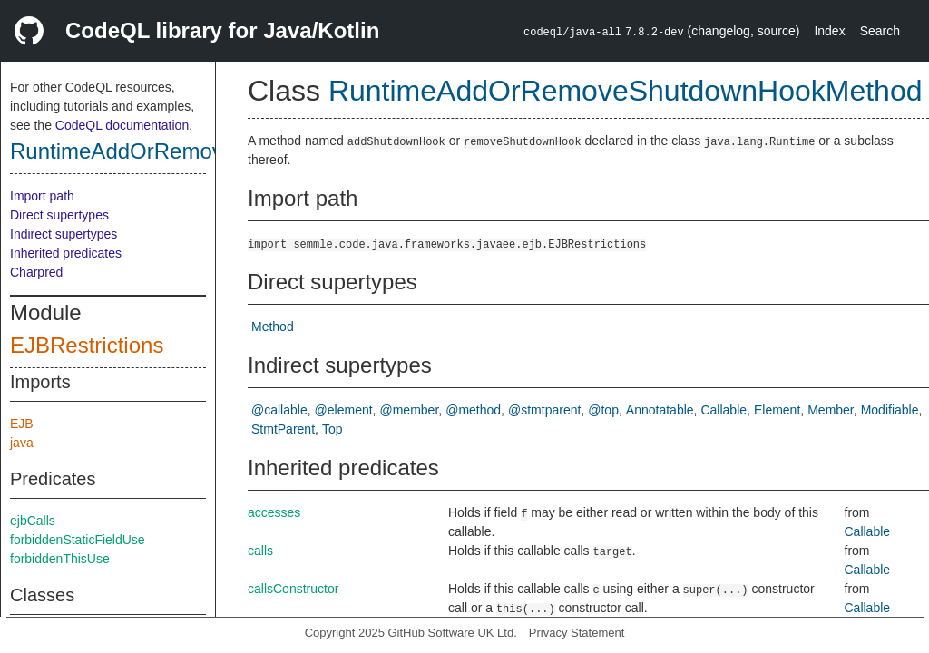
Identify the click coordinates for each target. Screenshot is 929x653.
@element (344, 410)
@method (473, 410)
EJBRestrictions (86, 345)
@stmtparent (544, 410)
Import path (42, 196)
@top (603, 410)
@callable (279, 410)
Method (272, 326)
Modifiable (890, 410)
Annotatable (660, 410)
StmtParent (283, 429)
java (22, 442)
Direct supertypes (59, 215)
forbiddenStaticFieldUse (77, 539)
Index (829, 31)
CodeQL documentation (122, 125)
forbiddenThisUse (60, 558)
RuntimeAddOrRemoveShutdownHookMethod (625, 90)
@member (409, 410)
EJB (22, 423)
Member (830, 410)
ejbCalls (32, 520)
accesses (274, 512)
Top (332, 429)
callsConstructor (293, 588)
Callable (723, 410)
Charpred (36, 272)
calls (260, 550)
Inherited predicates (66, 253)
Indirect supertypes (63, 234)
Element (777, 410)
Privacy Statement (577, 632)
